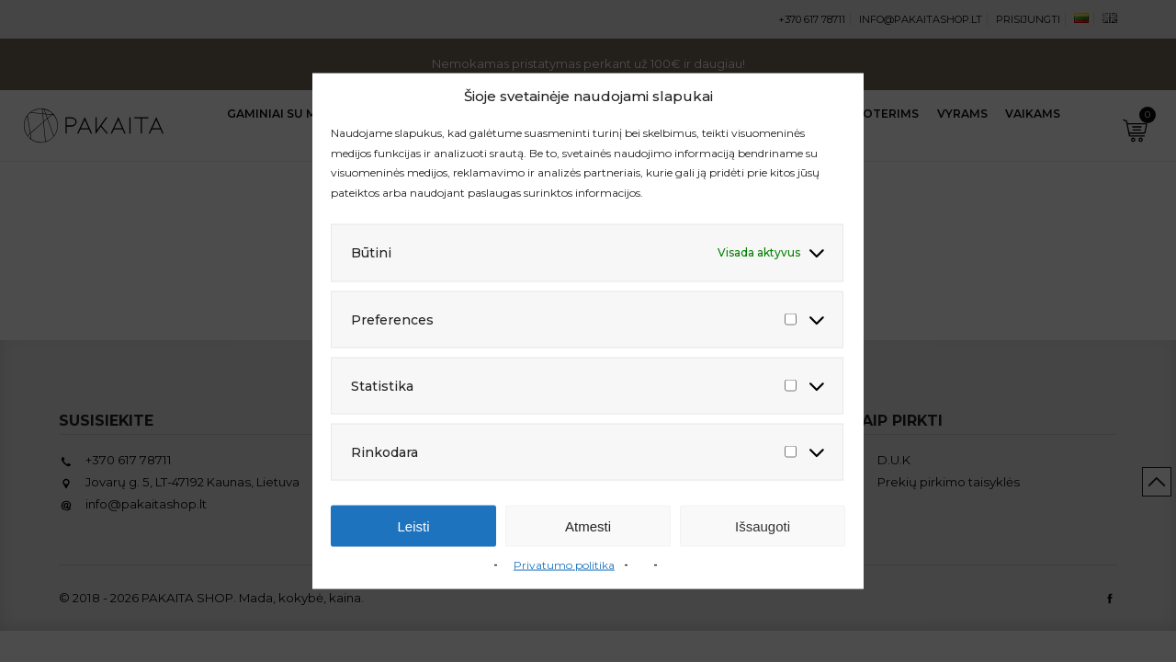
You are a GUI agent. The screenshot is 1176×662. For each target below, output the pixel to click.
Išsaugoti (762, 525)
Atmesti (588, 525)
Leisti (413, 525)
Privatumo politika (564, 565)
